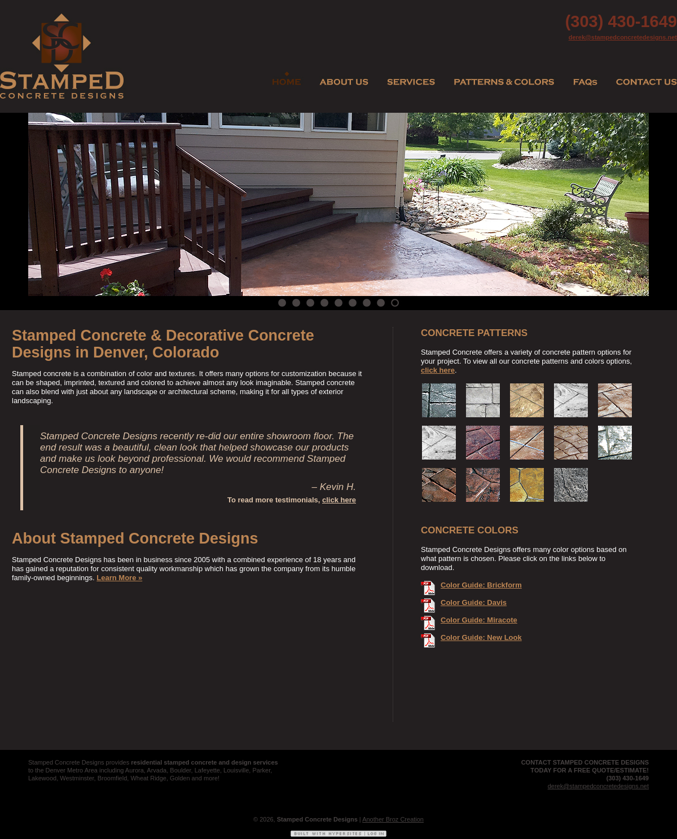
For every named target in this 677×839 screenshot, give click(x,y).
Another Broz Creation (393, 819)
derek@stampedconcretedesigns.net (623, 37)
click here (339, 500)
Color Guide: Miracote (479, 620)
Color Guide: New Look (481, 637)
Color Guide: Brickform (481, 585)
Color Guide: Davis (474, 602)
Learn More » (119, 577)
